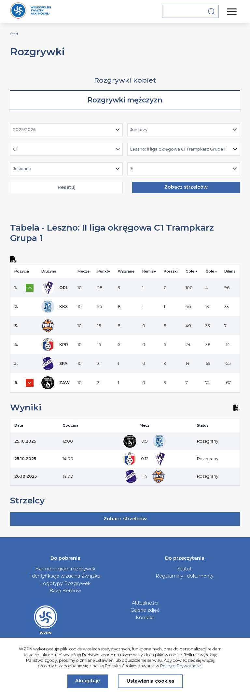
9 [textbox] (131, 168)
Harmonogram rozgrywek (65, 569)
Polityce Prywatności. (181, 665)
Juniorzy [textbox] (138, 129)
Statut (184, 569)
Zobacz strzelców (186, 187)
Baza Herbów (65, 591)
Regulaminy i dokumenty (185, 576)
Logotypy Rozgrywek (65, 583)
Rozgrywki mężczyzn (125, 100)
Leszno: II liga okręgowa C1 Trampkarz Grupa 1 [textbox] (177, 149)
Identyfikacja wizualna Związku (65, 576)
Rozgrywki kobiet (125, 80)
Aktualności (145, 603)
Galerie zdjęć (145, 610)
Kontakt (145, 618)
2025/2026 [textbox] (24, 129)
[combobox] (66, 129)
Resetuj (67, 187)
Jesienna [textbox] (22, 168)
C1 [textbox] (15, 149)
